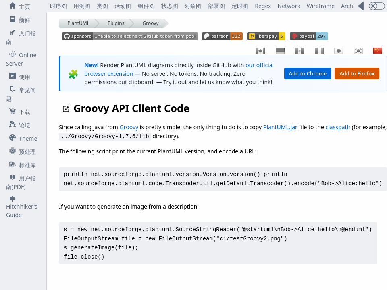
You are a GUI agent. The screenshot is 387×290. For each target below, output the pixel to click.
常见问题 (21, 94)
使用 (18, 76)
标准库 (21, 165)
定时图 (239, 6)
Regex (263, 6)
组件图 (146, 6)
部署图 (216, 6)
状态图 (169, 6)
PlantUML (78, 23)
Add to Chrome (308, 73)
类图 (102, 6)
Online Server (21, 59)
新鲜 (18, 20)
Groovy (151, 23)
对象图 (193, 6)
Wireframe (321, 6)
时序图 (58, 6)
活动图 (122, 6)
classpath (338, 127)
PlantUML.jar (280, 127)
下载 (18, 112)
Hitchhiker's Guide (21, 207)
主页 (18, 6)
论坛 (18, 125)
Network (289, 6)
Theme (21, 138)
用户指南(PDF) (21, 182)
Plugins (116, 23)
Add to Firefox (357, 73)
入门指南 (21, 37)
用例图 (81, 6)
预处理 (21, 151)
